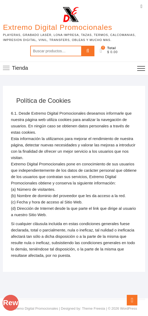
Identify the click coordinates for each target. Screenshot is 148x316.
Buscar (87, 51)
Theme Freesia (93, 308)
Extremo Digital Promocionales (57, 27)
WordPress (128, 308)
